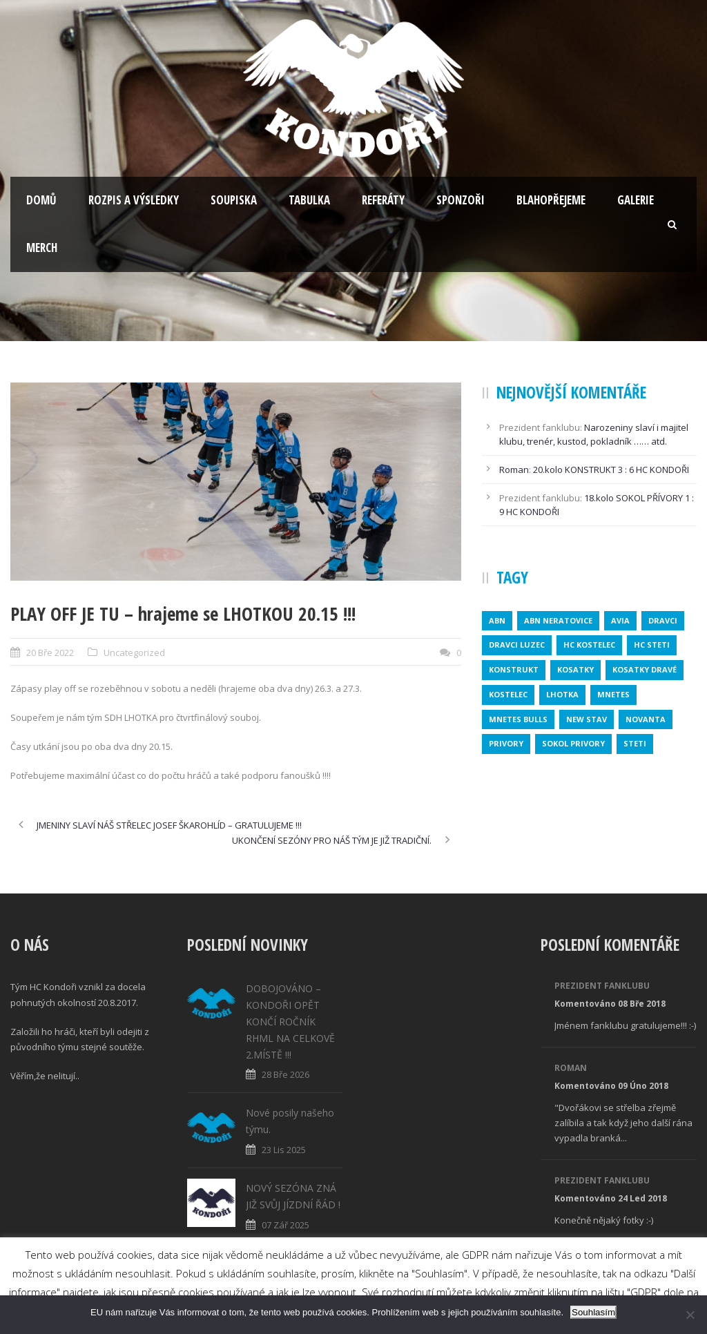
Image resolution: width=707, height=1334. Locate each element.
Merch (41, 247)
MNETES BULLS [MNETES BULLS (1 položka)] (518, 719)
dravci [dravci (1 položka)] (662, 620)
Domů (41, 200)
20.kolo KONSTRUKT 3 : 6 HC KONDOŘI (611, 469)
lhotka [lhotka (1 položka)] (562, 694)
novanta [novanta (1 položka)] (646, 719)
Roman (514, 469)
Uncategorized (134, 652)
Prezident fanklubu (602, 986)
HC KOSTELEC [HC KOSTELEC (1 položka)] (589, 644)
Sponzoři (460, 200)
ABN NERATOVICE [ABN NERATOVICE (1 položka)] (558, 620)
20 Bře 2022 (50, 652)
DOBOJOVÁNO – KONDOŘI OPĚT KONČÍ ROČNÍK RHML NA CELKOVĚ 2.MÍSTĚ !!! (290, 1021)
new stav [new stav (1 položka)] (586, 719)
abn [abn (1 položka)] (497, 620)
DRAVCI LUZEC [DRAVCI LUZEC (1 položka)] (517, 644)
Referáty (383, 200)
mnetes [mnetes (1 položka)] (613, 694)
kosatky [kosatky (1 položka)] (575, 669)
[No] (690, 1315)
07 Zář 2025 (285, 1225)
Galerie (635, 200)
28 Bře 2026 (285, 1074)
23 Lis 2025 (284, 1149)
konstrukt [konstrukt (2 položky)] (514, 669)
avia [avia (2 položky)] (620, 620)
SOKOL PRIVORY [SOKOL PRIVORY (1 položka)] (573, 743)
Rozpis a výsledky (133, 200)
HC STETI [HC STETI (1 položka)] (652, 644)
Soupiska (234, 200)
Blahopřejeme (550, 200)
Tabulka (309, 200)
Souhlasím (593, 1312)
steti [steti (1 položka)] (634, 743)
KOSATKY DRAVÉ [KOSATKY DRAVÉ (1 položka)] (644, 669)
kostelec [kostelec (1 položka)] (508, 694)
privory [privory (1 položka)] (506, 743)
